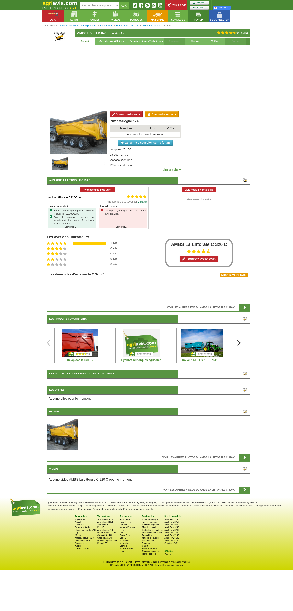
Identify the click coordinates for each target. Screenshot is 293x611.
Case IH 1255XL (104, 538)
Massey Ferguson (128, 527)
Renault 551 (102, 543)
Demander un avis (162, 114)
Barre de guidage (150, 519)
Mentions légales (149, 562)
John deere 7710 (105, 530)
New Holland (125, 522)
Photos (195, 41)
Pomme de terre (149, 548)
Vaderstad (124, 543)
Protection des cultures (152, 530)
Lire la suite (172, 169)
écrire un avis (176, 5)
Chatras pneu (81, 543)
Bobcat (123, 538)
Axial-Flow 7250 (171, 519)
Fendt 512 (102, 527)
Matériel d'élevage (150, 538)
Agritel (78, 522)
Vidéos (215, 41)
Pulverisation (148, 540)
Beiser (123, 551)
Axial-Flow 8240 (171, 530)
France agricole (149, 554)
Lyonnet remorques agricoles (141, 360)
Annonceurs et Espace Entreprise (174, 562)
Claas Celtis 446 (104, 535)
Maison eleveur (127, 548)
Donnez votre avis (126, 114)
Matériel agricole (149, 527)
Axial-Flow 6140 (171, 538)
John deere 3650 (105, 522)
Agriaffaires (80, 519)
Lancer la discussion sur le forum (145, 142)
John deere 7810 (105, 519)
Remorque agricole (150, 525)
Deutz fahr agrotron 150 (86, 530)
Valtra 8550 (102, 525)
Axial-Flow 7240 (171, 533)
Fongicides (147, 535)
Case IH (123, 525)
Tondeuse (146, 543)
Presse (137, 562)
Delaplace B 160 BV (80, 360)
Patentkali (79, 525)
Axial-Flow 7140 (171, 535)
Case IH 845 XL (82, 548)
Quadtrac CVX (170, 543)
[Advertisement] (148, 77)
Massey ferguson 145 (85, 538)
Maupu (78, 535)
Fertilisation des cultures (153, 533)
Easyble (123, 546)
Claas (122, 533)
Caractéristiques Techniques (146, 41)
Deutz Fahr (125, 535)
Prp (76, 533)
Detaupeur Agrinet (83, 527)
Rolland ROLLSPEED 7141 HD (202, 360)
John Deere (125, 519)
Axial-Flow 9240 (171, 527)
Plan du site (169, 554)
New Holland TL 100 (106, 533)
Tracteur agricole (149, 522)
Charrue (145, 546)
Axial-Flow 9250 (171, 525)
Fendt (122, 530)
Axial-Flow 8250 (171, 522)
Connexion (199, 7)
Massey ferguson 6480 (107, 540)
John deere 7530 (82, 540)
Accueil (85, 41)
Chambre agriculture (151, 551)
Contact (128, 562)
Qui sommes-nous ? (114, 562)
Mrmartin (142, 201)
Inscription (199, 2)
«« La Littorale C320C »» (64, 197)
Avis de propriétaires (111, 41)
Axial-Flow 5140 (171, 540)
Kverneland (125, 540)
